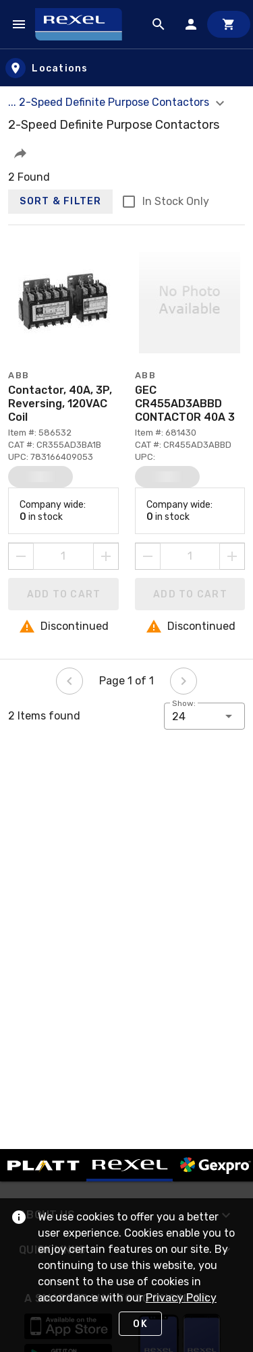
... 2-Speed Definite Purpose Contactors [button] (118, 102)
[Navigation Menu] (19, 24)
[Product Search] (158, 24)
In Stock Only (175, 201)
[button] (20, 153)
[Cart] (228, 24)
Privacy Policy (181, 1297)
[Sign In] (191, 24)
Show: (184, 703)
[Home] (84, 24)
